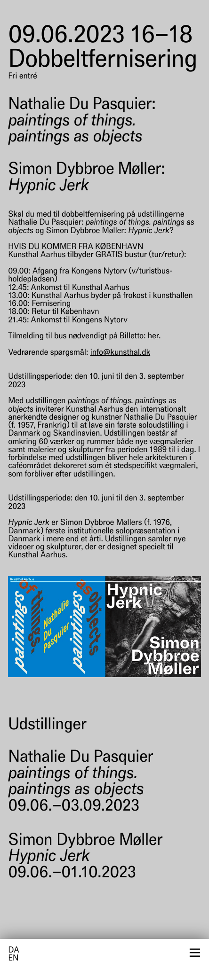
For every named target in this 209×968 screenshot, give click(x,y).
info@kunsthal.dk (120, 353)
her (153, 337)
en (13, 959)
